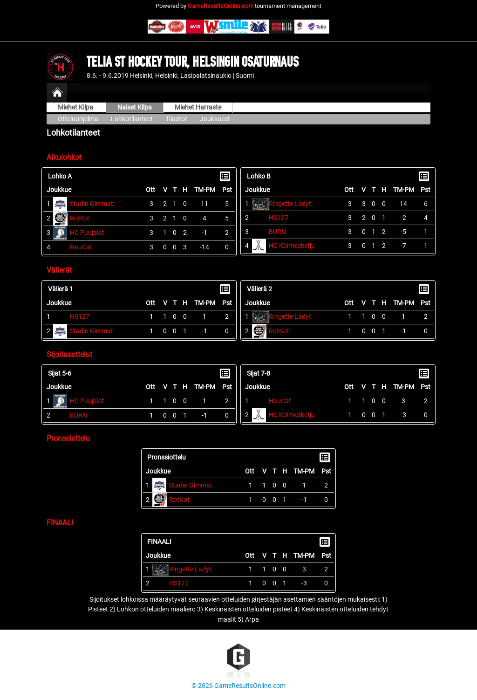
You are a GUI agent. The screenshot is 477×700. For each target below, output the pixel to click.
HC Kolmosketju (292, 246)
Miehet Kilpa (76, 107)
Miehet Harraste (198, 107)
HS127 (278, 218)
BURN (277, 232)
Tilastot (176, 119)
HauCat (81, 247)
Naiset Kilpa (134, 107)
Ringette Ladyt (290, 204)
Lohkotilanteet (132, 119)
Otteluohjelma (78, 119)
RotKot (80, 218)
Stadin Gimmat (91, 204)
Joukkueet (215, 119)
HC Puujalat (87, 233)
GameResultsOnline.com (220, 5)
